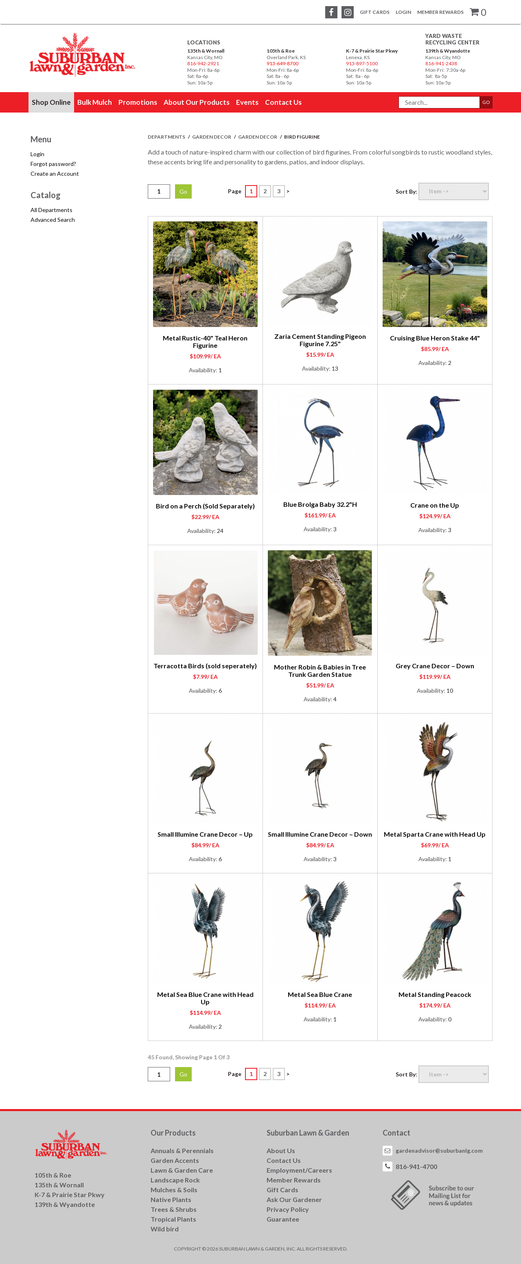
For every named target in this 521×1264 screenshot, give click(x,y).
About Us (281, 1150)
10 (450, 690)
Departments (167, 137)
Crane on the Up (434, 505)
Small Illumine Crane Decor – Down (320, 834)
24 (220, 530)
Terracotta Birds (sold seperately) (205, 666)
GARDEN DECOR (212, 137)
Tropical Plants (173, 1219)
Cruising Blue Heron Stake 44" (435, 338)
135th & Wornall (205, 51)
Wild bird (165, 1229)
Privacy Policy (288, 1209)
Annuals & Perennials (182, 1150)
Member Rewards (440, 12)
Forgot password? (53, 163)
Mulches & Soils (174, 1189)
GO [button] (486, 102)
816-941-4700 (416, 1166)
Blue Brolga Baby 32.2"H (320, 504)
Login (403, 12)
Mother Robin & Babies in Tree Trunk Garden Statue (320, 670)
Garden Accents (175, 1160)
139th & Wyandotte (447, 51)
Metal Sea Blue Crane (320, 994)
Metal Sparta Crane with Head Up (435, 834)
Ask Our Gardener (294, 1199)
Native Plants (171, 1199)
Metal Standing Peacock (434, 994)
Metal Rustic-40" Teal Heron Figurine (205, 341)
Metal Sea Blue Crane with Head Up (205, 997)
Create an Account (55, 173)
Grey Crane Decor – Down (435, 666)
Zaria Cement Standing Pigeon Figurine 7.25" (320, 339)
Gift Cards (375, 12)
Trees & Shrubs (174, 1209)
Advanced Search (53, 219)
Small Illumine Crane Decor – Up (205, 834)
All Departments (51, 209)
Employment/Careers (299, 1170)
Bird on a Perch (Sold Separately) (205, 506)
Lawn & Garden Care (182, 1170)
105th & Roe (281, 51)
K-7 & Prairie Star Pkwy (372, 51)
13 (335, 368)
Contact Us (284, 1160)
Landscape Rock (175, 1180)
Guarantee (283, 1219)
